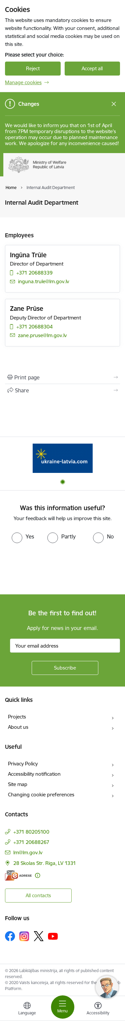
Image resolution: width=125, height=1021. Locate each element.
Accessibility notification (34, 774)
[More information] (37, 875)
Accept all (92, 68)
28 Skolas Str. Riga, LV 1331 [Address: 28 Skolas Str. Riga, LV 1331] (44, 863)
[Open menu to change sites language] (27, 1009)
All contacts (38, 895)
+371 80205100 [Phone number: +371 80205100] (31, 832)
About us (18, 727)
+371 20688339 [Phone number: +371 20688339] (34, 273)
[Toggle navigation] (62, 1007)
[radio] (23, 536)
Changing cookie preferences (41, 794)
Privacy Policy (23, 763)
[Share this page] (62, 390)
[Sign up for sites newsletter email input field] (65, 646)
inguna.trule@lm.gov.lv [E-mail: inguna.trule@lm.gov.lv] (43, 281)
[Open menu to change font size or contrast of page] (98, 1009)
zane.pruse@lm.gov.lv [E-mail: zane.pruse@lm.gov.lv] (42, 335)
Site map (17, 784)
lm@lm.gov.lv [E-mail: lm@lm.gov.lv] (27, 852)
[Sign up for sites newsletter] (65, 668)
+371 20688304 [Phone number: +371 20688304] (34, 326)
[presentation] (55, 568)
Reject (33, 68)
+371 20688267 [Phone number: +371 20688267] (31, 842)
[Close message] (114, 104)
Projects (17, 717)
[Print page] (62, 377)
